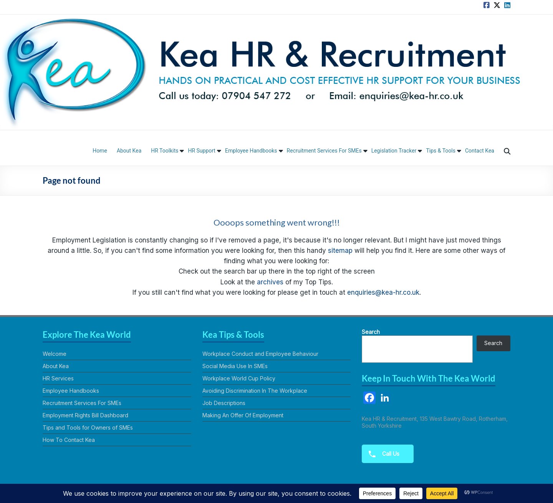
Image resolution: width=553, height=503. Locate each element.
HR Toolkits (164, 151)
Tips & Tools (440, 151)
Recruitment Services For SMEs (324, 151)
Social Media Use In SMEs (235, 366)
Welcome (54, 353)
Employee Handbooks (251, 151)
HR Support (201, 151)
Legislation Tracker (394, 151)
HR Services (58, 378)
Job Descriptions (223, 403)
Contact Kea (479, 151)
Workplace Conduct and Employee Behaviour (260, 353)
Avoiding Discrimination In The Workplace (254, 390)
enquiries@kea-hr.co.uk (383, 292)
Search (371, 332)
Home (100, 151)
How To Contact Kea (69, 440)
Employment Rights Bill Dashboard (85, 415)
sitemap (340, 250)
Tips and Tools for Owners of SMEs (88, 427)
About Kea (129, 151)
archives (270, 282)
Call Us (381, 454)
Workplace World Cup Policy (238, 378)
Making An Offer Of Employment (242, 415)
